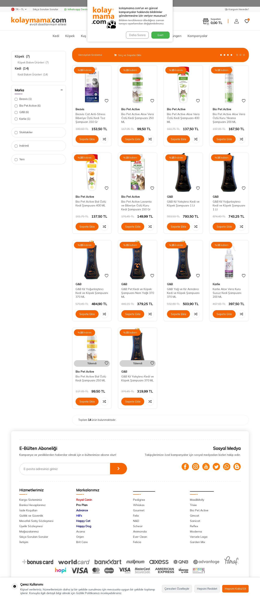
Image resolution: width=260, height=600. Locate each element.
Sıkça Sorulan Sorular (45, 9)
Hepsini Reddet (207, 588)
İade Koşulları (28, 510)
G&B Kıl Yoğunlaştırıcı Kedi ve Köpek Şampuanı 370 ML (92, 293)
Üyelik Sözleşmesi (31, 526)
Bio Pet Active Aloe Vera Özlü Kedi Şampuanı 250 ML (137, 118)
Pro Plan (82, 505)
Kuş (83, 36)
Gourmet (138, 510)
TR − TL (18, 9)
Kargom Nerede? (237, 9)
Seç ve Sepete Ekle (127, 55)
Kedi (56, 36)
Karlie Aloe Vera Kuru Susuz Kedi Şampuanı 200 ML (227, 293)
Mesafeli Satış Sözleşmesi (36, 521)
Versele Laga (198, 537)
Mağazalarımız (29, 531)
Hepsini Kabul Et (235, 588)
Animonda (140, 531)
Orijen (80, 537)
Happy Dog (83, 526)
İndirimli (22, 145)
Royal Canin (84, 500)
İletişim (23, 542)
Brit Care (82, 542)
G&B (22, 112)
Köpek (70, 36)
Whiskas (139, 505)
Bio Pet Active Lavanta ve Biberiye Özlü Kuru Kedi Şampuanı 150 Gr (136, 205)
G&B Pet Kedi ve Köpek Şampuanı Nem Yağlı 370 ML (137, 293)
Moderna (196, 531)
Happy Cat (83, 521)
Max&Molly (197, 500)
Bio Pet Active (28, 105)
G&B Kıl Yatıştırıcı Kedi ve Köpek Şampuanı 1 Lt (183, 203)
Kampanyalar (197, 36)
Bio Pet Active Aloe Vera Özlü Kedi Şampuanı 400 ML (183, 118)
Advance (82, 510)
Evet (160, 35)
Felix (136, 515)
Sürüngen (174, 36)
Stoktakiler (24, 132)
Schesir (138, 526)
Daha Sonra (137, 35)
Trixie (193, 505)
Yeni (20, 159)
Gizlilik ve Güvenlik (31, 515)
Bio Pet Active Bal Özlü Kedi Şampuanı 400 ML (91, 203)
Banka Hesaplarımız (32, 505)
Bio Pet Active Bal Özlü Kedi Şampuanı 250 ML (91, 378)
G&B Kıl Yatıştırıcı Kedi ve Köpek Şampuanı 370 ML (137, 378)
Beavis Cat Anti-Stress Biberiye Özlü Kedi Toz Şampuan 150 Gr (90, 118)
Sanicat (195, 521)
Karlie (22, 119)
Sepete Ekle (87, 139)
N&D (136, 521)
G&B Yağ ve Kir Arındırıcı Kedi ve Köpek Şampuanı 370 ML (183, 293)
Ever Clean (140, 537)
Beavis (23, 99)
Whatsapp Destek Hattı (80, 9)
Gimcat (194, 515)
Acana (80, 531)
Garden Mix (197, 542)
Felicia (137, 542)
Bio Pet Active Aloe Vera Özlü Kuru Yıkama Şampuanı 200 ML (229, 118)
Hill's (79, 515)
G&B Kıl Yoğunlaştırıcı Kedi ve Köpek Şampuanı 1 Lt (229, 205)
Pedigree (139, 500)
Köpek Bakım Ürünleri (33, 62)
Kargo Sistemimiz (30, 500)
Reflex (194, 526)
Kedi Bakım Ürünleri (33, 74)
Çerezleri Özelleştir (177, 588)
